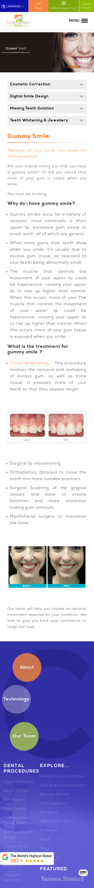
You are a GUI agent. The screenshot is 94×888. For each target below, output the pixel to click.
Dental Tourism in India (61, 776)
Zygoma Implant (19, 782)
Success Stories (55, 794)
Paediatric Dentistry (13, 877)
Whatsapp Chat (63, 5)
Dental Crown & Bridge (18, 834)
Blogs (45, 848)
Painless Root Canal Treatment (20, 820)
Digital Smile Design (16, 849)
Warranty (49, 812)
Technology (17, 699)
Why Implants (53, 803)
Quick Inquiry (87, 6)
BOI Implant (15, 800)
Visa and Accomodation (62, 785)
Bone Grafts (15, 809)
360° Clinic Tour (54, 821)
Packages (49, 830)
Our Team (24, 736)
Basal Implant (17, 791)
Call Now (38, 6)
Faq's (45, 839)
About (27, 667)
